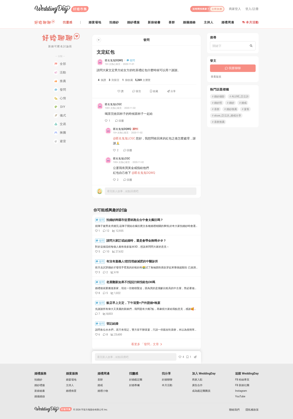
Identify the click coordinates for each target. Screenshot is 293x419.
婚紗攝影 (218, 96)
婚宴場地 (71, 379)
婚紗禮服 (39, 385)
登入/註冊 (252, 8)
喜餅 (215, 109)
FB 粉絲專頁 (242, 379)
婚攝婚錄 (39, 396)
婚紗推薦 (230, 109)
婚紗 (230, 102)
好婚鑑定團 (135, 379)
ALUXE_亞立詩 (239, 96)
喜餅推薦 (218, 121)
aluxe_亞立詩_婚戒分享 (226, 115)
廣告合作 (197, 385)
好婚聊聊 (167, 379)
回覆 (119, 120)
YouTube (240, 396)
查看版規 (216, 76)
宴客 (245, 109)
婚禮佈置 (71, 390)
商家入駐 (197, 379)
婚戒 (243, 102)
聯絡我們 (234, 409)
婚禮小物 (103, 390)
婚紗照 (217, 102)
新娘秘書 (39, 390)
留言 (136, 91)
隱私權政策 (252, 409)
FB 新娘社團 (242, 385)
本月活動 (250, 22)
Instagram (241, 390)
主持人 (70, 385)
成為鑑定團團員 (201, 390)
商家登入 (235, 8)
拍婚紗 (38, 379)
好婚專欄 (134, 385)
